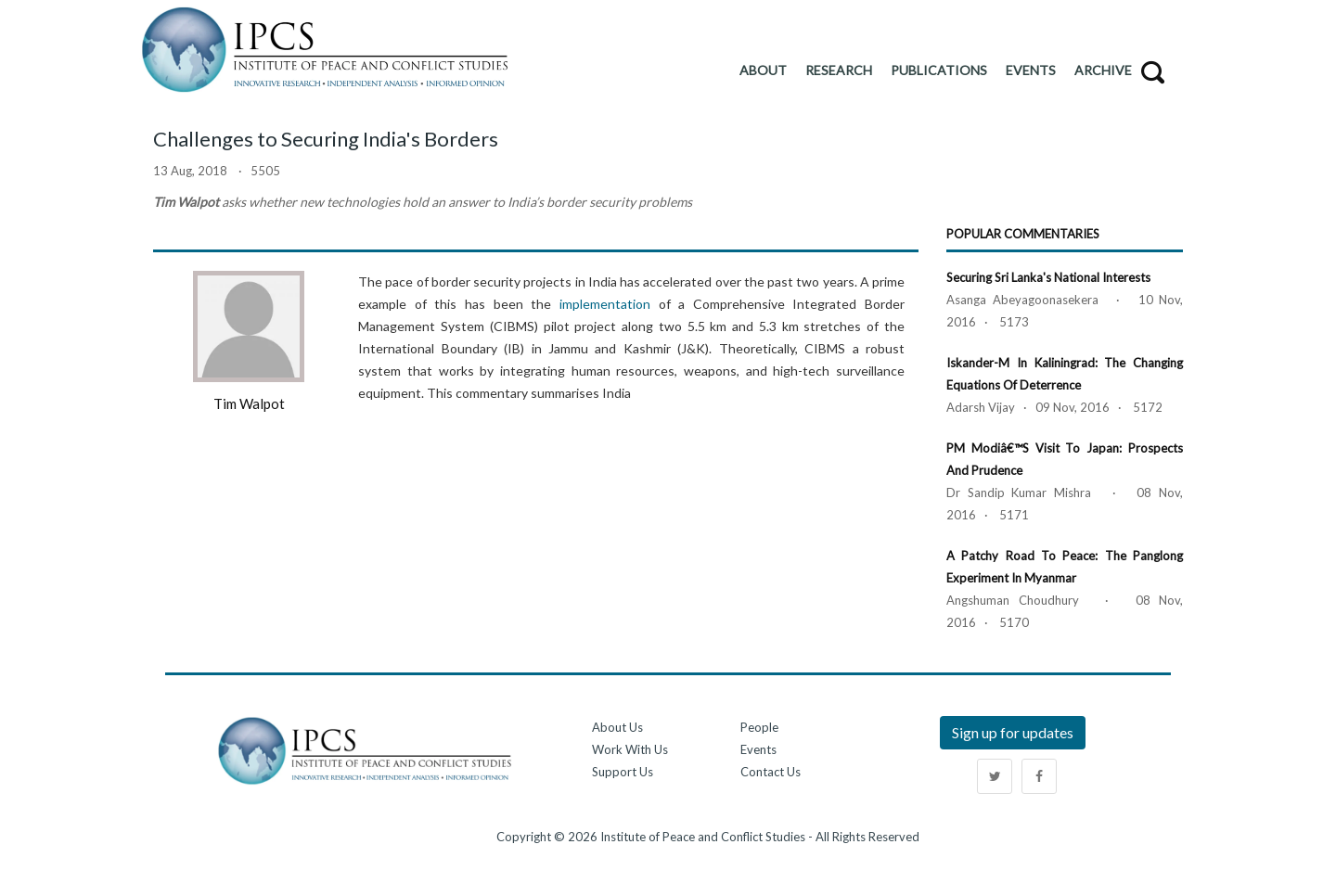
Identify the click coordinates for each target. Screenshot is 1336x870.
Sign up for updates (1012, 732)
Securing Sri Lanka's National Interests (1048, 277)
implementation (604, 304)
